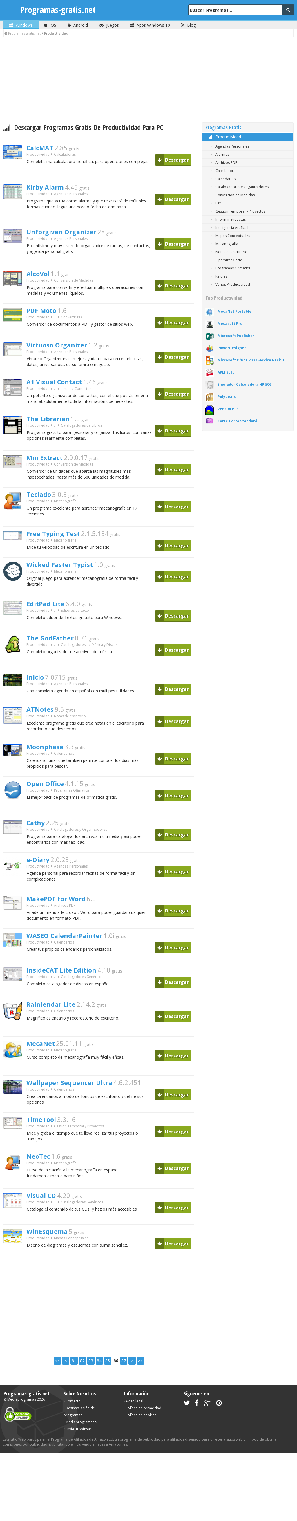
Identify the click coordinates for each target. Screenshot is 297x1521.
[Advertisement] (148, 80)
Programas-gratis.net (58, 10)
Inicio (36, 690)
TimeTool (43, 1141)
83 (90, 1383)
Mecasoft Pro (230, 323)
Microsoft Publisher (236, 335)
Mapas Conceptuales (71, 1262)
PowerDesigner (232, 347)
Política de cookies (140, 1437)
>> (140, 1383)
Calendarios (64, 769)
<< (57, 1383)
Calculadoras (65, 156)
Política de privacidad (142, 1430)
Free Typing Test (57, 544)
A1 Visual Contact (59, 389)
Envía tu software (78, 1451)
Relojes (217, 276)
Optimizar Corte (225, 260)
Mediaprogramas (21, 1421)
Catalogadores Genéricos (82, 997)
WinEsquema (50, 1255)
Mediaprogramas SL (81, 1444)
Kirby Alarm (48, 188)
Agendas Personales (71, 195)
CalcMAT (42, 148)
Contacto (72, 1423)
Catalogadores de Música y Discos (89, 658)
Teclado (40, 505)
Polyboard (227, 396)
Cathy (37, 839)
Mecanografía (65, 513)
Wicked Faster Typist (65, 577)
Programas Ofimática (71, 807)
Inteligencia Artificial (228, 227)
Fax (214, 203)
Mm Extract (48, 467)
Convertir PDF (72, 324)
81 (74, 1383)
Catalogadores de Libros (81, 435)
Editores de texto (75, 624)
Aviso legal (133, 1423)
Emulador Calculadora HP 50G (245, 384)
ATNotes (42, 723)
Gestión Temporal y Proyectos (79, 1148)
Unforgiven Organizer (67, 234)
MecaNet (43, 1063)
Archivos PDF (64, 924)
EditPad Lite (48, 616)
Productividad (224, 137)
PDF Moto (44, 316)
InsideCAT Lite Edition (67, 990)
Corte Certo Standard (237, 421)
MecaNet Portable (234, 311)
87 (123, 1383)
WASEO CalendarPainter (71, 955)
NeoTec (40, 1179)
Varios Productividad (229, 284)
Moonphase (48, 761)
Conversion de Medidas (73, 285)
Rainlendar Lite (55, 1024)
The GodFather (54, 651)
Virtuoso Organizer (62, 351)
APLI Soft (226, 372)
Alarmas (218, 154)
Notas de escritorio (70, 730)
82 (82, 1383)
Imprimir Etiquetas (227, 219)
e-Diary (40, 877)
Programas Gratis (223, 127)
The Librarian (51, 428)
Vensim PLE (228, 408)
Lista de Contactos (76, 397)
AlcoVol (40, 278)
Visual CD (44, 1219)
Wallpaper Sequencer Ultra (76, 1102)
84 (99, 1383)
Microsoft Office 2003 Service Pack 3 (251, 360)
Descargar (173, 160)
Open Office (48, 800)
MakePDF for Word (61, 917)
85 (107, 1383)
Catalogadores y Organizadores (80, 846)
